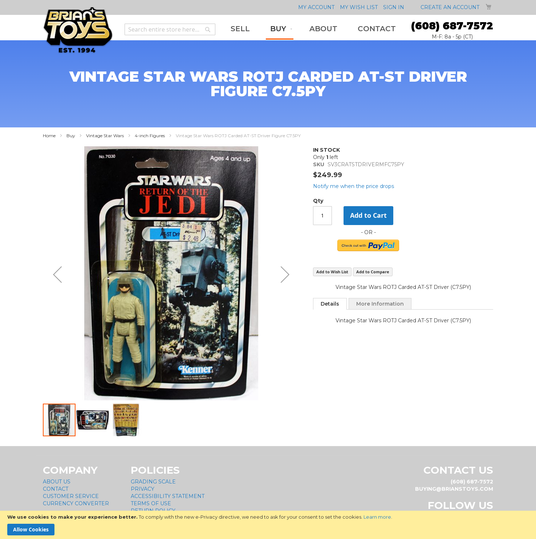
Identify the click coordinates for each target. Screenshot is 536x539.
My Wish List (359, 7)
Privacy (142, 489)
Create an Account (450, 7)
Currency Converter (76, 503)
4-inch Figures (150, 135)
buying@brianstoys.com (454, 489)
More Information (380, 304)
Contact (55, 489)
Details (330, 304)
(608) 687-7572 (452, 26)
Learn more (377, 517)
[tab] (330, 304)
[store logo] (78, 30)
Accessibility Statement (167, 496)
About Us (56, 481)
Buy (70, 135)
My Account (316, 7)
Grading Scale (153, 481)
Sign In (393, 7)
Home (49, 135)
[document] (268, 524)
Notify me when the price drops (353, 186)
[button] (57, 274)
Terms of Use (151, 503)
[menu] (313, 29)
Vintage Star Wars (105, 135)
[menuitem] (240, 28)
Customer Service (71, 496)
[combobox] (170, 29)
